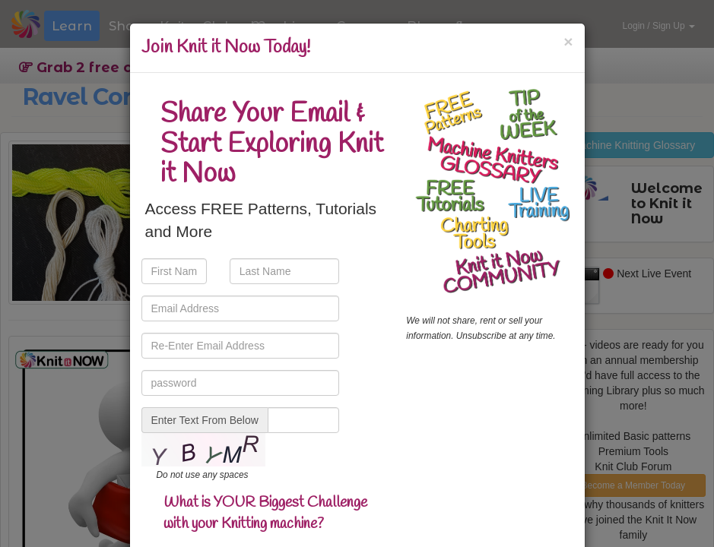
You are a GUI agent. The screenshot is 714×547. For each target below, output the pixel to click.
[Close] (568, 41)
